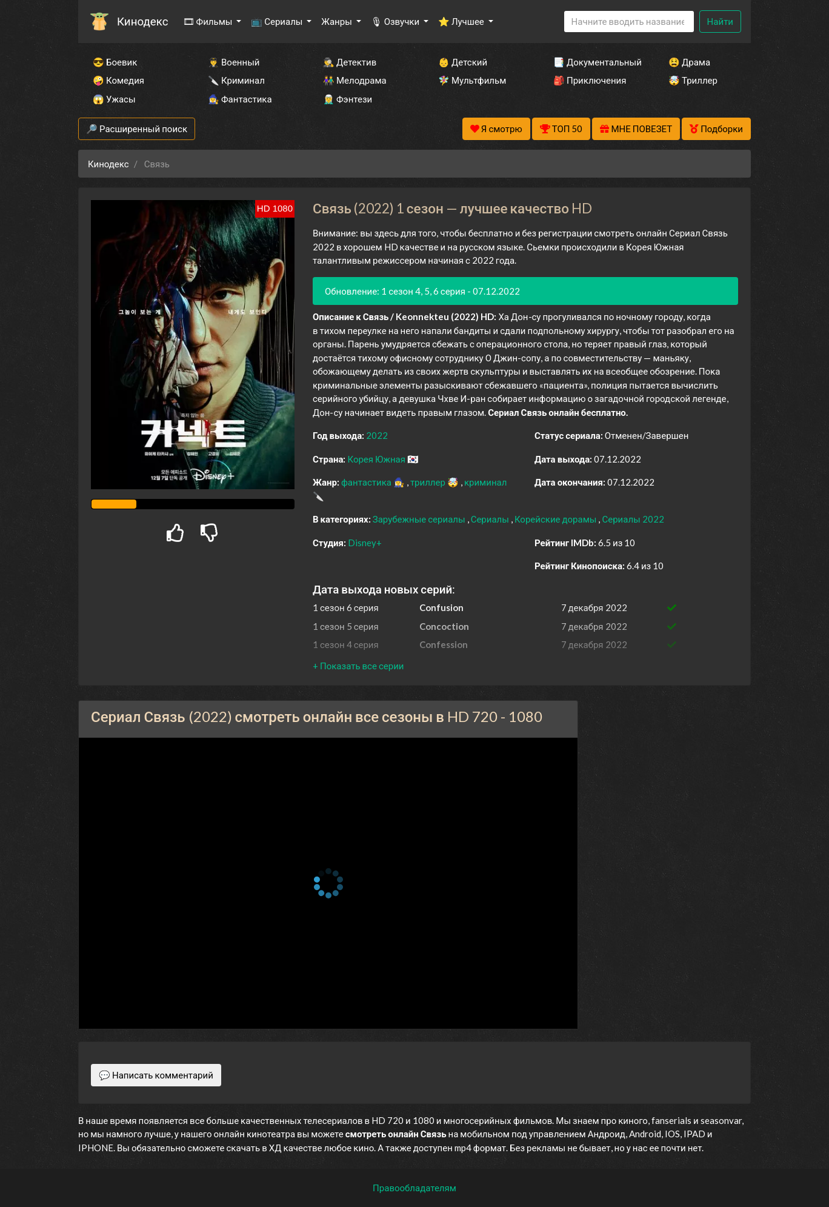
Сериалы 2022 (633, 518)
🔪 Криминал (236, 80)
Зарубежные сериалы (420, 518)
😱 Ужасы (114, 98)
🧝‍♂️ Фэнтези (347, 98)
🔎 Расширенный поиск (136, 128)
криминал (485, 481)
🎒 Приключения (589, 80)
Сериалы (491, 518)
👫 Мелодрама (355, 80)
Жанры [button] (337, 21)
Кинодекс (142, 21)
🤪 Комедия (118, 80)
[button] (358, 665)
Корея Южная (377, 458)
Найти (720, 21)
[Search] (629, 21)
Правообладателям (414, 1187)
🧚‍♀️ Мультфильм (472, 80)
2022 (377, 435)
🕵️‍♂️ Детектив (349, 61)
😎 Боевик (115, 61)
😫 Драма (689, 61)
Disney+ (365, 542)
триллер (428, 481)
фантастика (367, 481)
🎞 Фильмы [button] (209, 21)
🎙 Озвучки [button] (396, 21)
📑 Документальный (594, 61)
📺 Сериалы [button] (277, 21)
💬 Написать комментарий (156, 1074)
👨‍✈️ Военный (233, 61)
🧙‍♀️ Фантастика (240, 98)
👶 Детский (462, 61)
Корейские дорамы (556, 518)
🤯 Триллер (692, 80)
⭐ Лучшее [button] (462, 21)
